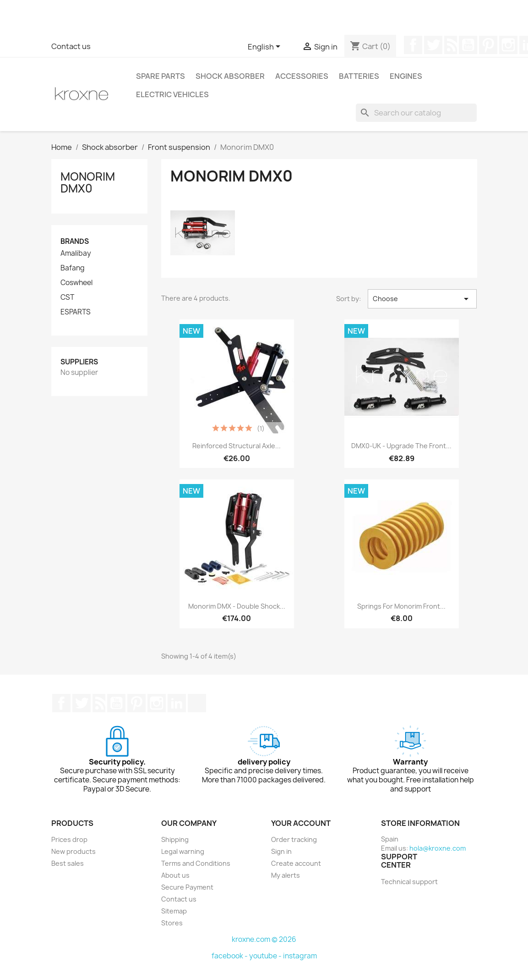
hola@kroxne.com (437, 848)
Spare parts (160, 76)
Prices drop (69, 839)
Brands (74, 241)
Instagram (508, 45)
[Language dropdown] (265, 47)
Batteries (359, 76)
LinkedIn (177, 703)
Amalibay (75, 253)
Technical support (409, 881)
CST (67, 297)
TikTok (197, 703)
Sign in (281, 851)
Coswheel (76, 282)
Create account (296, 863)
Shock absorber (230, 76)
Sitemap (174, 911)
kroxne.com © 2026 (264, 939)
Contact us (71, 46)
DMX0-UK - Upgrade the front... (401, 445)
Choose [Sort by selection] (422, 298)
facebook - (230, 956)
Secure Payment (187, 887)
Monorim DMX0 (87, 182)
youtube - (266, 956)
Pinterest (488, 45)
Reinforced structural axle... (236, 445)
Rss (450, 45)
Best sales (67, 863)
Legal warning (182, 851)
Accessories (301, 76)
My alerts (285, 875)
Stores (172, 922)
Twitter (433, 45)
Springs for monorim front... (401, 606)
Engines (406, 76)
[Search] (416, 113)
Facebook (413, 45)
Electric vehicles (172, 94)
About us (175, 875)
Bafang (72, 268)
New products (73, 851)
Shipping (175, 839)
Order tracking (294, 839)
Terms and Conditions (195, 863)
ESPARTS (75, 312)
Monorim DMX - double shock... (236, 606)
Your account (301, 823)
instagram (300, 956)
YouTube (468, 45)
